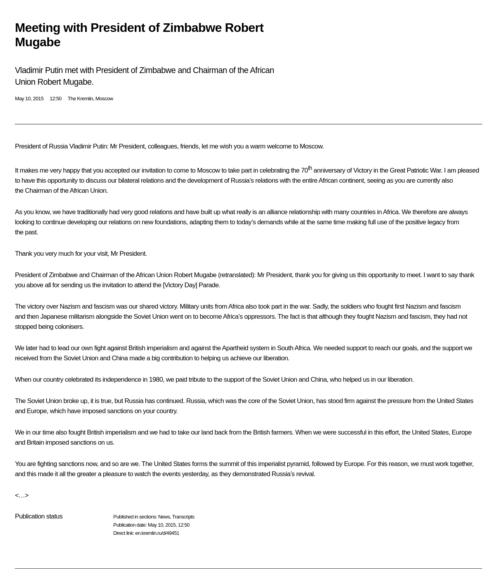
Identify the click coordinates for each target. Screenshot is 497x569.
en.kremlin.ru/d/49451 (157, 533)
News (164, 517)
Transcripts (183, 517)
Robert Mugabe (195, 275)
